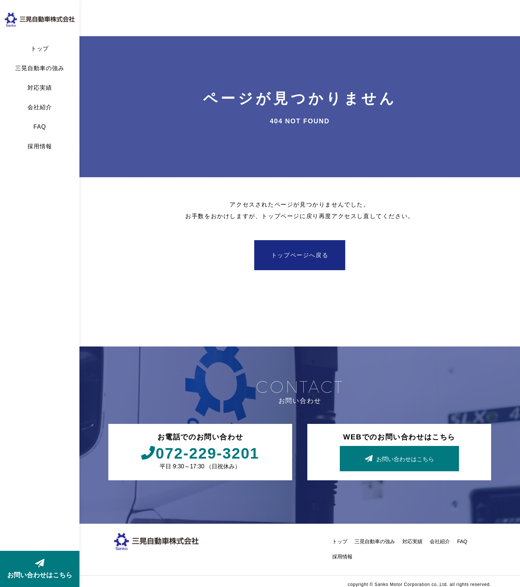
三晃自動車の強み (39, 68)
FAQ (40, 127)
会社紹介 (39, 107)
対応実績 (39, 88)
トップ (40, 49)
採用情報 (39, 146)
